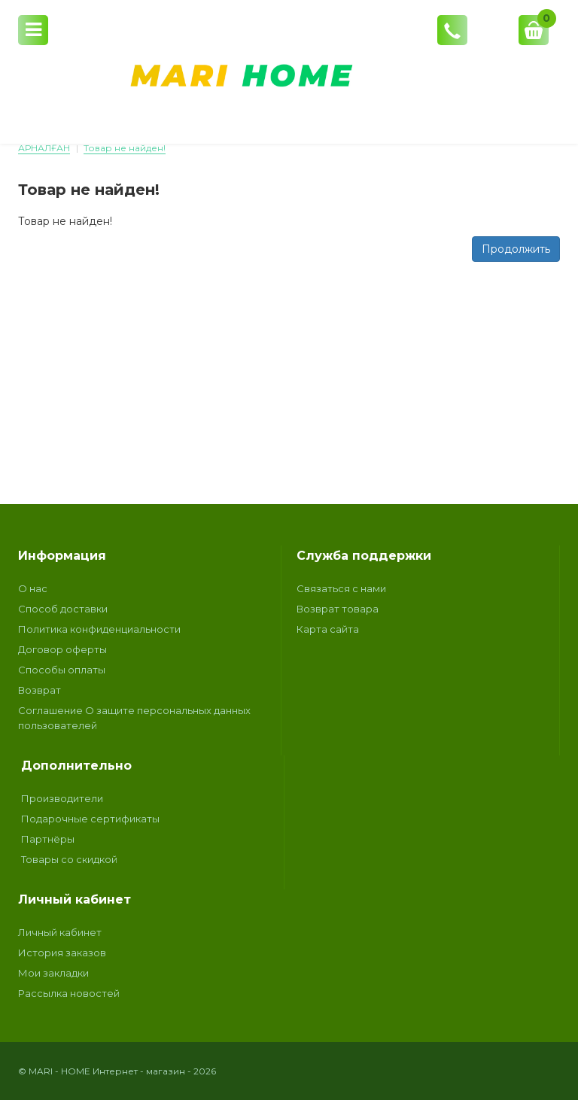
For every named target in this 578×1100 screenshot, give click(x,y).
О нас (32, 588)
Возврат (39, 690)
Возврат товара (338, 609)
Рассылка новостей (69, 993)
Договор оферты (62, 649)
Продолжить (516, 249)
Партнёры (48, 839)
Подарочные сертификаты (90, 819)
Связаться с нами (341, 588)
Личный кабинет (60, 932)
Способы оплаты (61, 670)
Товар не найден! (125, 147)
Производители (62, 798)
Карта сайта (328, 629)
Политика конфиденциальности (99, 629)
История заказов (62, 953)
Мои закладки (53, 973)
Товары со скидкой (69, 859)
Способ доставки (63, 609)
